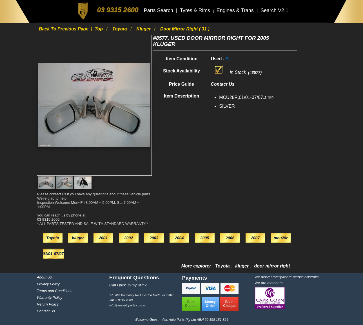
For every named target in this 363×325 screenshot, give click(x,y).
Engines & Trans (236, 10)
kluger (144, 28)
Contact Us (46, 311)
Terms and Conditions (54, 291)
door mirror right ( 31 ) (185, 28)
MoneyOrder (210, 304)
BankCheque (229, 304)
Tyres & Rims (195, 10)
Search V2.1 (274, 10)
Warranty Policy (50, 297)
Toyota (120, 28)
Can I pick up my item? (127, 285)
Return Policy (48, 304)
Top (99, 28)
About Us (44, 277)
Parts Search (159, 10)
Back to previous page (64, 28)
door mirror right (272, 266)
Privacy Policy (48, 284)
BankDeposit (191, 304)
